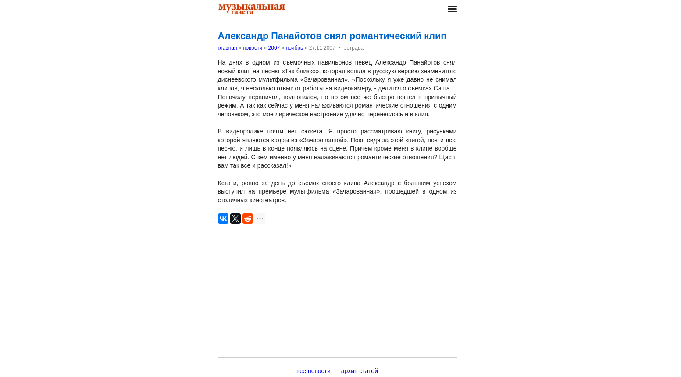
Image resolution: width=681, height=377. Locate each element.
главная (227, 48)
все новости (313, 370)
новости (252, 48)
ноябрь (294, 48)
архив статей (359, 370)
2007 (274, 48)
